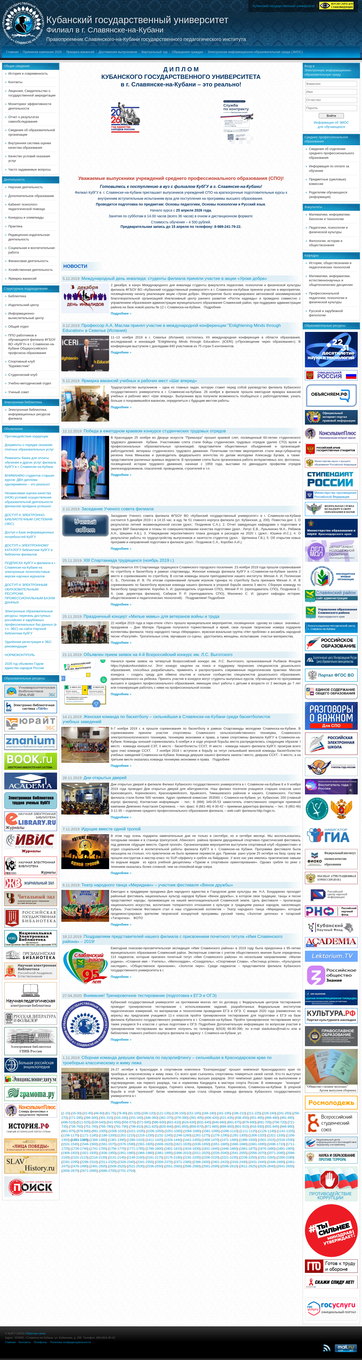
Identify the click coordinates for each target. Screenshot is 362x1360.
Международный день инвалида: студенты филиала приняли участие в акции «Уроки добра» (174, 278)
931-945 (272, 1126)
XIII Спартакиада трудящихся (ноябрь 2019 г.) (128, 560)
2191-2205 (192, 1157)
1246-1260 (182, 1135)
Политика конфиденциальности (70, 1342)
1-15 (65, 1113)
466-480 (272, 1118)
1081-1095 (211, 1131)
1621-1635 (182, 1144)
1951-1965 (126, 1153)
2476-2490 (79, 1166)
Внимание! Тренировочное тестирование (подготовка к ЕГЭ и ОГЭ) (149, 995)
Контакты (15, 82)
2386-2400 (201, 1162)
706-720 (280, 1122)
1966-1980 (145, 1153)
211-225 (254, 1113)
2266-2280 (285, 1157)
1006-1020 (117, 1131)
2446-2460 (276, 1162)
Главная (12, 52)
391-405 (197, 1118)
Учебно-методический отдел (29, 383)
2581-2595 (210, 1166)
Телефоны (40, 1342)
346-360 (151, 1118)
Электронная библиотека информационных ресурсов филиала (29, 414)
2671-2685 (89, 1171)
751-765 (91, 1126)
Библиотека (17, 296)
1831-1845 (210, 1148)
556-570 (129, 1122)
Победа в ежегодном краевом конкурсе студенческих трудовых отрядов (154, 431)
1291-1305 (238, 1135)
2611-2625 (248, 1166)
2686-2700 (107, 1171)
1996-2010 (182, 1153)
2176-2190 (173, 1157)
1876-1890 (267, 1148)
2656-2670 (70, 1171)
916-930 (257, 1126)
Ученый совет (18, 392)
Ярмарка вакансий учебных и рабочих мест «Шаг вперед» (139, 380)
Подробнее (120, 313)
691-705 (264, 1122)
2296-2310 (89, 1162)
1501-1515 (267, 1140)
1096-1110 (229, 1131)
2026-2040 (220, 1153)
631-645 (204, 1122)
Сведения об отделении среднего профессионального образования (331, 153)
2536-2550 (154, 1166)
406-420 (212, 1118)
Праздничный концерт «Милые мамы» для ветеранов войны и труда (151, 616)
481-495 (287, 1118)
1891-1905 (285, 1148)
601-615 (174, 1122)
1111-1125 (248, 1131)
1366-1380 (98, 1140)
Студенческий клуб (22, 375)
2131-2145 (117, 1157)
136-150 (179, 1113)
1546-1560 (89, 1144)
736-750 (76, 1126)
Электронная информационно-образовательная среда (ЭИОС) (255, 52)
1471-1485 (229, 1140)
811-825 (151, 1126)
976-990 (83, 1131)
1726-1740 (79, 1148)
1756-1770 (117, 1148)
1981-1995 (164, 1153)
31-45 (87, 1113)
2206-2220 (210, 1157)
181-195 (224, 1113)
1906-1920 (70, 1153)
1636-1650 (201, 1144)
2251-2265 (267, 1157)
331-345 (136, 1118)
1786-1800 (154, 1148)
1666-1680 (238, 1144)
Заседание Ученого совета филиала (117, 509)
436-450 (242, 1118)
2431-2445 (257, 1162)
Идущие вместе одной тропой (111, 829)
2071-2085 (276, 1153)
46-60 (99, 1113)
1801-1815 (173, 1148)
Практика (15, 226)
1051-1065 (173, 1131)
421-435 (227, 1118)
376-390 (181, 1118)
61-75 (110, 1113)
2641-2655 (285, 1166)
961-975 (68, 1131)
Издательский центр (23, 305)
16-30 (76, 1113)
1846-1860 (229, 1148)
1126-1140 (267, 1131)
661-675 (234, 1122)
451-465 (257, 1118)
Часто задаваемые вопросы (29, 169)
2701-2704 (126, 1171)
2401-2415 (220, 1162)
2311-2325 (107, 1162)
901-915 (242, 1126)
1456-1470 (210, 1140)
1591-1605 (145, 1144)
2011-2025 (201, 1153)
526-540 (99, 1122)
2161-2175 (154, 1157)
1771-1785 (136, 1148)
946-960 (287, 1126)
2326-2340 (126, 1162)
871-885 (212, 1126)
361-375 (166, 1118)
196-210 (239, 1113)
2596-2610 (229, 1166)
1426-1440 (173, 1140)
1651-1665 (220, 1144)
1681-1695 (257, 1144)
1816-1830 (192, 1148)
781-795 (121, 1126)
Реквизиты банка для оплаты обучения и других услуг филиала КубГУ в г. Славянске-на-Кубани (30, 462)
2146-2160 (136, 1157)
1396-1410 (136, 1140)
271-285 (76, 1118)
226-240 (269, 1113)
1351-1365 (79, 1140)
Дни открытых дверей (104, 777)
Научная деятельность (25, 187)
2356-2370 (164, 1162)
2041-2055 (238, 1153)
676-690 (249, 1122)
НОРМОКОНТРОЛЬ (20, 655)
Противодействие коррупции (26, 436)
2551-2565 (173, 1166)
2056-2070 (257, 1153)
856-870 (197, 1126)
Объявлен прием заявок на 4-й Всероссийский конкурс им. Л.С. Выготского (157, 654)
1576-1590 (126, 1144)
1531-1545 (70, 1144)
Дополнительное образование (31, 196)
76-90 (122, 1113)
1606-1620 (164, 1144)
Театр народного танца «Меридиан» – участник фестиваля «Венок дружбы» (157, 885)
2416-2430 (238, 1162)
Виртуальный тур (154, 52)
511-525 (83, 1122)
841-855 (181, 1126)
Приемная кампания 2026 (42, 52)
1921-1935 (89, 1153)
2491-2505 (98, 1166)
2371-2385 (182, 1162)
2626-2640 (267, 1166)
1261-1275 (201, 1135)
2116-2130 (98, 1157)
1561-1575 (107, 1144)
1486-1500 (248, 1140)
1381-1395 (117, 1140)
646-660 (219, 1122)
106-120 (149, 1113)
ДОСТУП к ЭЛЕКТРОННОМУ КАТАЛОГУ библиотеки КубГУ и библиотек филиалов (29, 549)
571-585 (144, 1122)
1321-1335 (276, 1135)
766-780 (106, 1126)
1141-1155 (286, 1131)
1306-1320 (257, 1135)
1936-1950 (107, 1153)
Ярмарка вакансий (80, 52)
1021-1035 (136, 1131)
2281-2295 (70, 1162)
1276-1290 (220, 1135)
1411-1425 (154, 1140)
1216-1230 (145, 1135)
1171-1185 (89, 1135)
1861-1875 (248, 1148)
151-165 (194, 1113)
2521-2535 (136, 1166)
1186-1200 (107, 1135)
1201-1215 (126, 1135)
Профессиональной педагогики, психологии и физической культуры (328, 297)
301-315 (106, 1118)
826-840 (166, 1126)
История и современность (28, 73)
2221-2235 (229, 1157)
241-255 (284, 1113)
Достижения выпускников (118, 52)
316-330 (121, 1118)
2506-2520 (117, 1166)
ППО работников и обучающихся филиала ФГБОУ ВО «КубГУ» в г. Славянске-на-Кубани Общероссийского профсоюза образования (32, 344)
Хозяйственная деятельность (30, 270)
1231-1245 (164, 1135)
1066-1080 (192, 1131)
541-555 (114, 1122)
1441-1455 (192, 1140)
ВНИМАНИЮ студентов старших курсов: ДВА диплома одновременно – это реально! (30, 480)
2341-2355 (145, 1162)
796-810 (136, 1126)
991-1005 (99, 1131)
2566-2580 (192, 1166)
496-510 (68, 1122)
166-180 (209, 1113)
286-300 (91, 1118)
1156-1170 (70, 1135)
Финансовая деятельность (28, 261)
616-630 (189, 1122)
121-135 (164, 1113)
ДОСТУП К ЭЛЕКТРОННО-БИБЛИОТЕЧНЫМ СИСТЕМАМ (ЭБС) (29, 519)
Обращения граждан (187, 52)
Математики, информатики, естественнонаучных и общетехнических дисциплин (331, 280)
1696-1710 (276, 1144)
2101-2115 (79, 1157)
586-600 (159, 1122)
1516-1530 (285, 1140)
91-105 (134, 1113)
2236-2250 (248, 1157)
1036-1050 (154, 1131)
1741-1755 (98, 1148)
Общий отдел (18, 326)
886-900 (227, 1126)
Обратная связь (35, 1333)
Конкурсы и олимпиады (26, 217)
